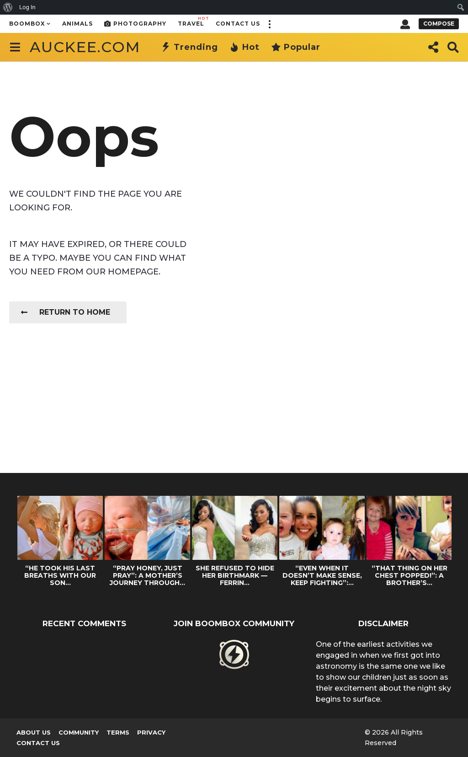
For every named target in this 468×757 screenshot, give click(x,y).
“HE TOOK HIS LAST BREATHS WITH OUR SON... (60, 575)
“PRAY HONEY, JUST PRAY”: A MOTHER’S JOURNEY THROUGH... (147, 575)
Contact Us (238, 23)
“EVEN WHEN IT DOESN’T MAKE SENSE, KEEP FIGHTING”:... (322, 575)
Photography (135, 24)
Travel (191, 21)
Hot (244, 47)
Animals (77, 23)
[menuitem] (8, 7)
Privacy (151, 732)
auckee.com (85, 47)
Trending (189, 47)
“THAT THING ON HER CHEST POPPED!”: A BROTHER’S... (409, 575)
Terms (117, 732)
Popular (295, 47)
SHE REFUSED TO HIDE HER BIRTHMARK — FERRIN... (235, 575)
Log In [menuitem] (27, 7)
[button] (269, 24)
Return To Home (65, 312)
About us (33, 732)
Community (78, 732)
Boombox (27, 23)
